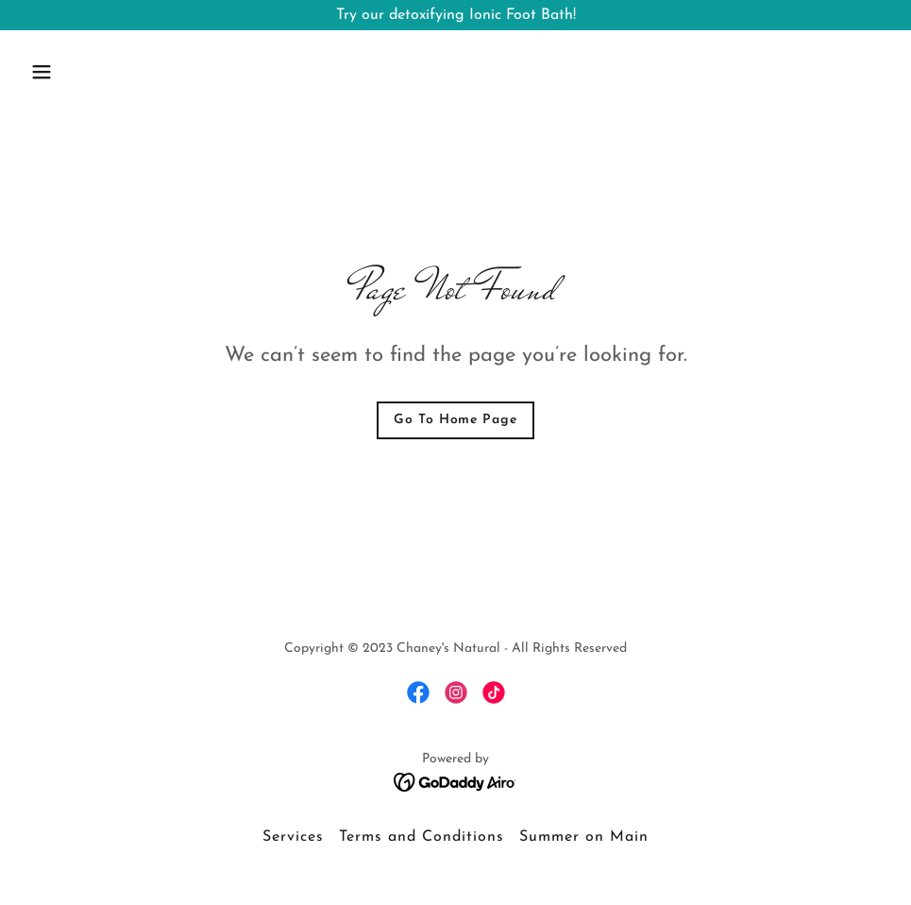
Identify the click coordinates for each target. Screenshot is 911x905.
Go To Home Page (455, 420)
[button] (88, 72)
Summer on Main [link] (584, 837)
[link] (418, 692)
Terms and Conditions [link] (421, 837)
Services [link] (293, 837)
